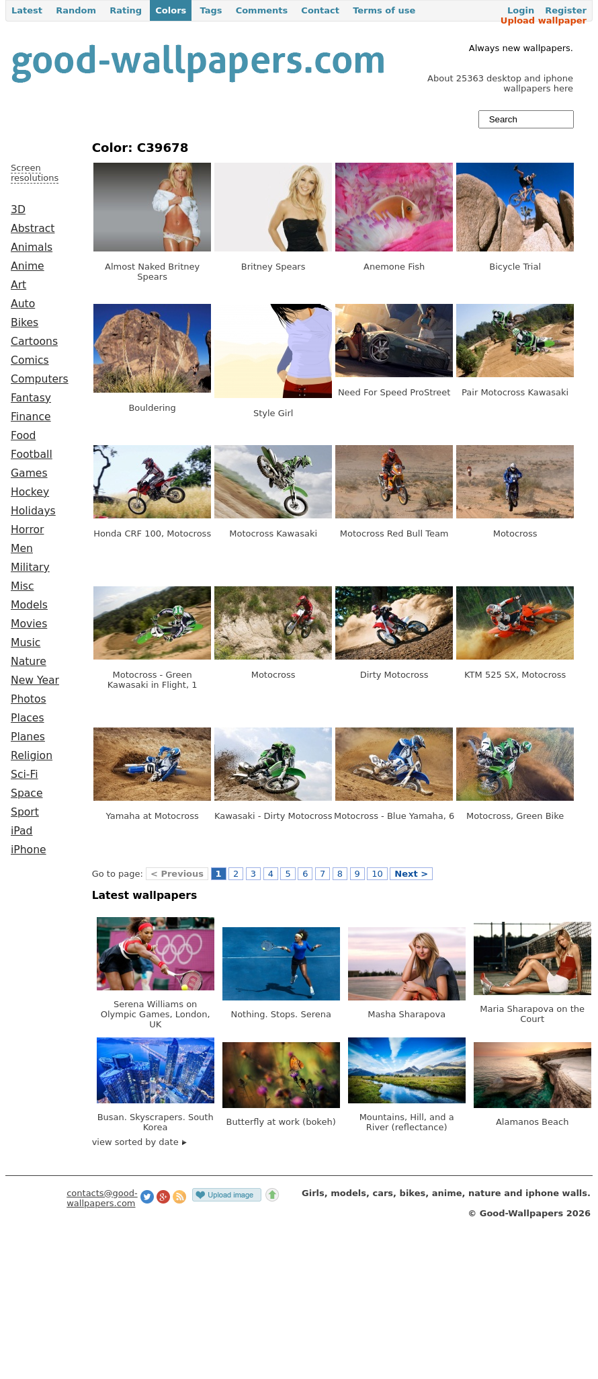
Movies (29, 624)
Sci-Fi (24, 775)
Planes (28, 737)
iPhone (28, 850)
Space (27, 793)
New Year (35, 680)
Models (29, 605)
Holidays (33, 511)
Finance (31, 417)
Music (25, 643)
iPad (22, 831)
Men (22, 549)
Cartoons (34, 342)
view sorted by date (139, 1142)
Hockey (30, 492)
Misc (22, 586)
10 (377, 874)
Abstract (32, 229)
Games (29, 473)
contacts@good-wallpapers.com (102, 1198)
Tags (211, 10)
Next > (411, 874)
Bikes (24, 323)
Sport (25, 812)
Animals (31, 247)
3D (18, 210)
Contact (320, 10)
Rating (126, 10)
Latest (26, 10)
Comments (262, 10)
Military (30, 567)
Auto (23, 304)
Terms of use (384, 10)
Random (76, 10)
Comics (30, 360)
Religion (31, 756)
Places (27, 718)
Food (23, 436)
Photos (28, 699)
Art (18, 285)
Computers (40, 379)
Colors (170, 10)
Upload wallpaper (544, 20)
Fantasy (31, 398)
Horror (27, 530)
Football (31, 454)
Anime (27, 266)
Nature (28, 662)
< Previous (177, 874)
